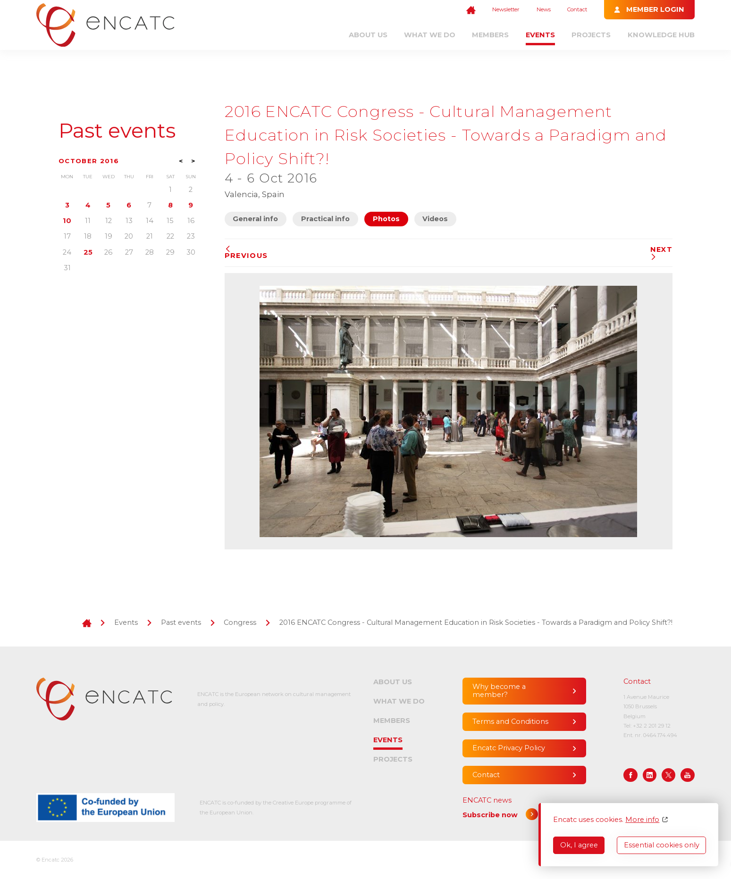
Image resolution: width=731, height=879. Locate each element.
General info (255, 219)
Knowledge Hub (661, 35)
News (544, 9)
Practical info (325, 219)
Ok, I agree (579, 845)
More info (642, 820)
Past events (117, 130)
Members (490, 35)
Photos (386, 219)
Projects (591, 35)
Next (661, 253)
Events (540, 35)
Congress (240, 622)
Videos (435, 219)
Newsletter (506, 9)
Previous (246, 253)
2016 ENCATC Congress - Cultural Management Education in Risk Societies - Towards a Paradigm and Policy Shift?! (475, 622)
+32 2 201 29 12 (652, 725)
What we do (429, 35)
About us (368, 35)
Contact (577, 9)
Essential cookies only (661, 845)
